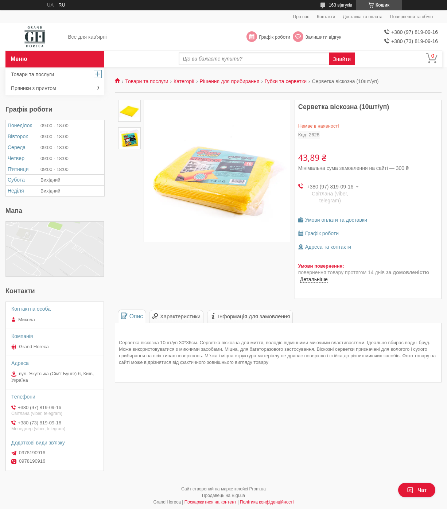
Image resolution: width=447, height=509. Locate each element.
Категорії (184, 81)
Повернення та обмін (411, 16)
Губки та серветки (286, 81)
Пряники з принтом (33, 88)
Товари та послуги (146, 81)
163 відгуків (340, 5)
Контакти (326, 16)
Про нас (301, 16)
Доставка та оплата (362, 16)
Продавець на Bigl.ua (223, 495)
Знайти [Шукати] (342, 59)
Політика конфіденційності (267, 502)
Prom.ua (257, 488)
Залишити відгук (323, 37)
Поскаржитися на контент (210, 502)
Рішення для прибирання (230, 81)
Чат (417, 490)
